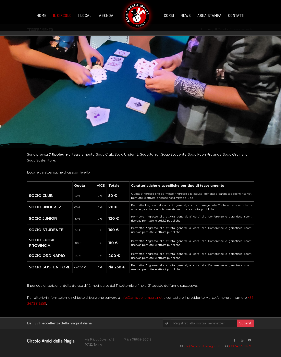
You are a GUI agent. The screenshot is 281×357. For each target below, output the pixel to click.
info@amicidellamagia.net (142, 298)
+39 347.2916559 (240, 346)
